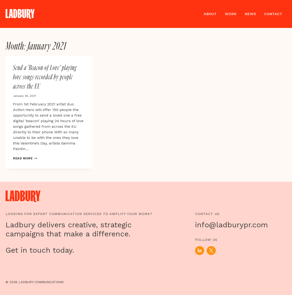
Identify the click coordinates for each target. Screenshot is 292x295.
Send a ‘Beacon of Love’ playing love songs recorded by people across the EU (45, 77)
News (250, 14)
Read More (25, 158)
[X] (211, 250)
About (210, 14)
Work (230, 14)
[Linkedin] (199, 250)
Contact (273, 14)
